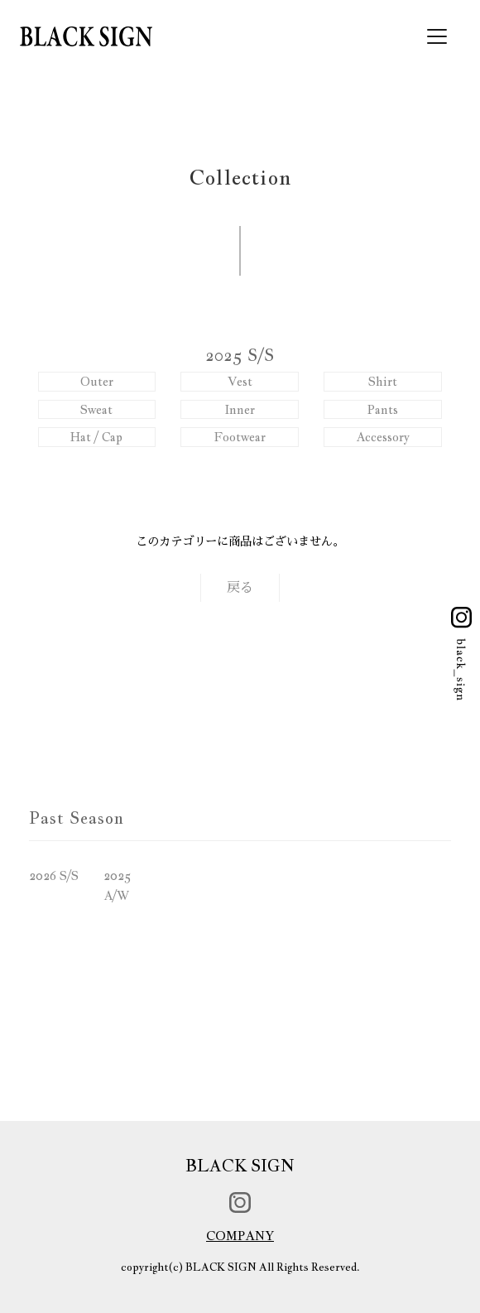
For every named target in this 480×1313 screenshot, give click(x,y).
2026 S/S (54, 875)
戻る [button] (240, 587)
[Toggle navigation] (437, 36)
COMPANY (240, 1235)
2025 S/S (240, 355)
